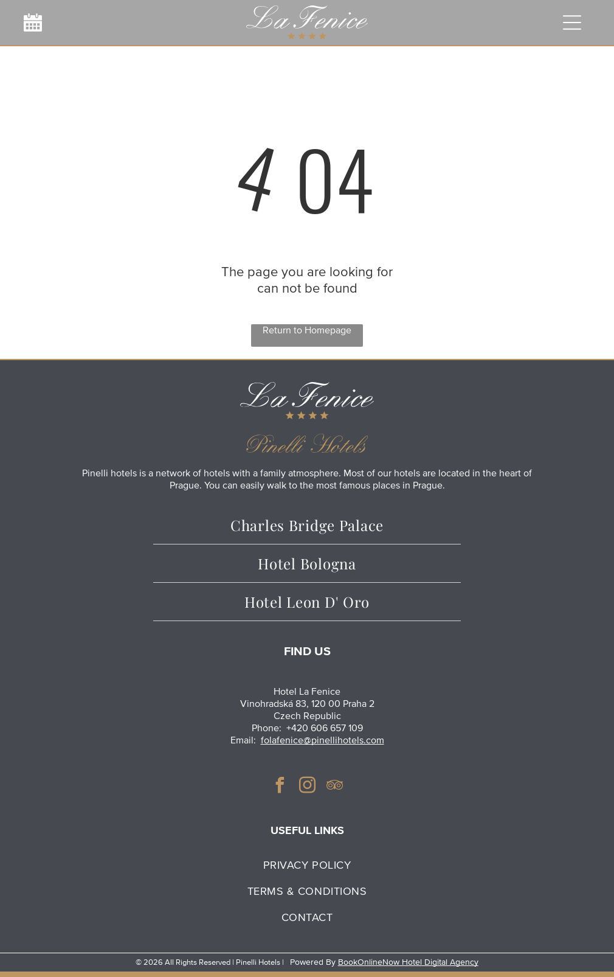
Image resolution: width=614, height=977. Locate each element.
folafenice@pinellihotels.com (322, 740)
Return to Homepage (307, 330)
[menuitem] (307, 865)
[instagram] (307, 787)
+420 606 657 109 (324, 728)
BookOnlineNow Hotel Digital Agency (408, 962)
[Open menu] (571, 22)
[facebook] (279, 787)
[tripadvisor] (334, 787)
